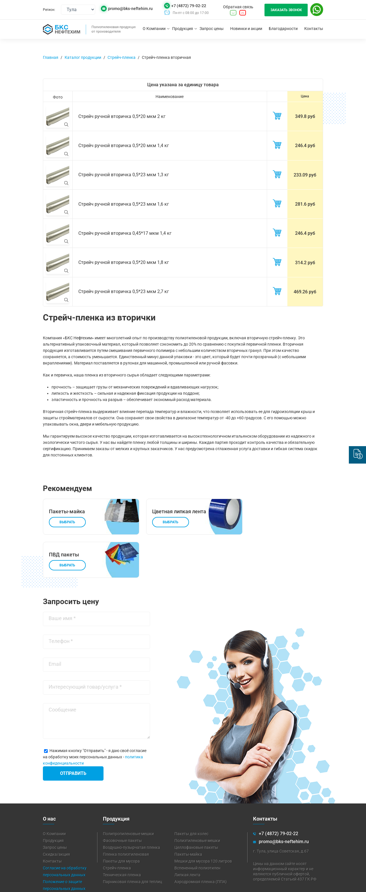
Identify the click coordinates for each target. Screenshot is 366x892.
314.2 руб (305, 259)
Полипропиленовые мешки (128, 793)
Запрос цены (212, 28)
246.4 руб (305, 145)
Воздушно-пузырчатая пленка (131, 807)
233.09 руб (305, 173)
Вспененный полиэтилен (197, 827)
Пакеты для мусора (121, 821)
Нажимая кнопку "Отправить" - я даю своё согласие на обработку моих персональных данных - (94, 716)
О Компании (154, 28)
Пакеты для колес (191, 793)
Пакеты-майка (188, 814)
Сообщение (62, 669)
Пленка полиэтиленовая (126, 814)
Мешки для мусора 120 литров (203, 821)
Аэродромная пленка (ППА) (200, 841)
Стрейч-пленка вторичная (166, 57)
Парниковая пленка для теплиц (132, 841)
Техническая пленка (122, 834)
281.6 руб (305, 202)
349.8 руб (305, 116)
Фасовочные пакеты (122, 800)
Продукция (182, 28)
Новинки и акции (246, 28)
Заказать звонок (286, 10)
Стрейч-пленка (122, 57)
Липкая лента (187, 834)
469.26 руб (305, 288)
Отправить (73, 733)
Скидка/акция (56, 814)
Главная (50, 57)
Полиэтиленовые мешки (197, 800)
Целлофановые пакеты (196, 807)
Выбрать (67, 518)
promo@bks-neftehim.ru (130, 9)
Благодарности (283, 28)
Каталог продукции (83, 57)
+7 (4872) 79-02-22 (188, 5)
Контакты (313, 28)
